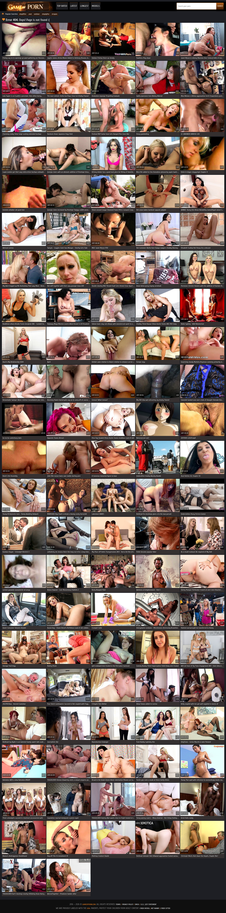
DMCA (137, 904)
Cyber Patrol (145, 908)
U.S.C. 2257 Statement (148, 904)
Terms (118, 904)
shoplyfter (45, 14)
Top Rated (62, 6)
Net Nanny (155, 908)
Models (96, 6)
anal (30, 14)
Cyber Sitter (165, 908)
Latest (73, 6)
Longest (84, 6)
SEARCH (220, 6)
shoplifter (22, 14)
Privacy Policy (128, 904)
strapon (54, 14)
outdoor (37, 14)
